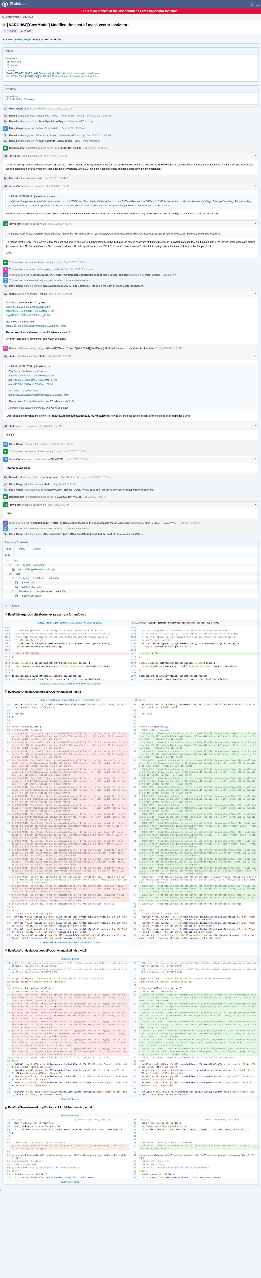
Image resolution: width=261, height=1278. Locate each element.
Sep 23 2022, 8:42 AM (59, 224)
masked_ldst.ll (29, 582)
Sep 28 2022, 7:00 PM (64, 484)
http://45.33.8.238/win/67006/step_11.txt (28, 315)
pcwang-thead (49, 477)
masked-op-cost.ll (31, 595)
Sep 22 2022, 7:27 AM (55, 156)
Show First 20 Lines (48, 623)
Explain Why (169, 274)
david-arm (16, 61)
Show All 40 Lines (70, 1115)
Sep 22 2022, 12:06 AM (95, 148)
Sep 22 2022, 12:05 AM (60, 108)
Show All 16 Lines (70, 1099)
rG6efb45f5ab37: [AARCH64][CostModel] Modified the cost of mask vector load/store (52, 73)
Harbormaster (17, 148)
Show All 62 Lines (69, 942)
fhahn (14, 65)
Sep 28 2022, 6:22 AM (60, 294)
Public (27, 30)
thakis (13, 293)
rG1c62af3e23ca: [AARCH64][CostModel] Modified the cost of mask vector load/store (52, 76)
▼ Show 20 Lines (93, 623)
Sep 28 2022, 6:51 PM (61, 444)
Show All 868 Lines (68, 683)
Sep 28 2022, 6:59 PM (77, 459)
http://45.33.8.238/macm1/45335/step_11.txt (30, 310)
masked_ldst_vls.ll (31, 587)
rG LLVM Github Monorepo (20, 99)
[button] (258, 4)
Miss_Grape (24, 39)
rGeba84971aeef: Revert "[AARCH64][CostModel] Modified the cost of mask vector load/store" (101, 348)
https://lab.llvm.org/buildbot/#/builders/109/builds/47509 (36, 325)
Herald (13, 115)
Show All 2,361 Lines (71, 623)
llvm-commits (47, 140)
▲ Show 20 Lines (48, 683)
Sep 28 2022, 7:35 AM (170, 348)
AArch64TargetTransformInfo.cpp (36, 569)
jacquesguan (64, 140)
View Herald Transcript (72, 115)
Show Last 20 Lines (91, 683)
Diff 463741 (57, 459)
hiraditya (44, 121)
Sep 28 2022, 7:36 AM (59, 356)
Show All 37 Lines (70, 1182)
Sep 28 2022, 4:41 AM (81, 269)
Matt (11, 178)
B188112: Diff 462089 (69, 148)
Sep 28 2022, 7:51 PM (94, 497)
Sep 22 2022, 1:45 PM (56, 178)
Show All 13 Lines (70, 959)
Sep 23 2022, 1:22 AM (57, 186)
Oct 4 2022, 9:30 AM (58, 505)
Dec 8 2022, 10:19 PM (189, 523)
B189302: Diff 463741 (69, 496)
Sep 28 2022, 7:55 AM (50, 426)
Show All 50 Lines (71, 700)
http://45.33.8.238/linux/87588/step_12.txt (28, 306)
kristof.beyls (58, 121)
